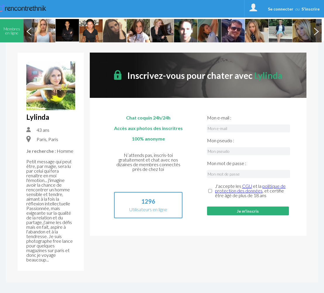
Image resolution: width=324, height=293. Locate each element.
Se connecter (280, 8)
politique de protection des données (250, 188)
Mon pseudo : (220, 140)
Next (316, 30)
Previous (29, 30)
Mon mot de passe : (226, 163)
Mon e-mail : (219, 117)
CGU (247, 186)
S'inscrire (310, 8)
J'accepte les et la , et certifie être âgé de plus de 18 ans (250, 191)
